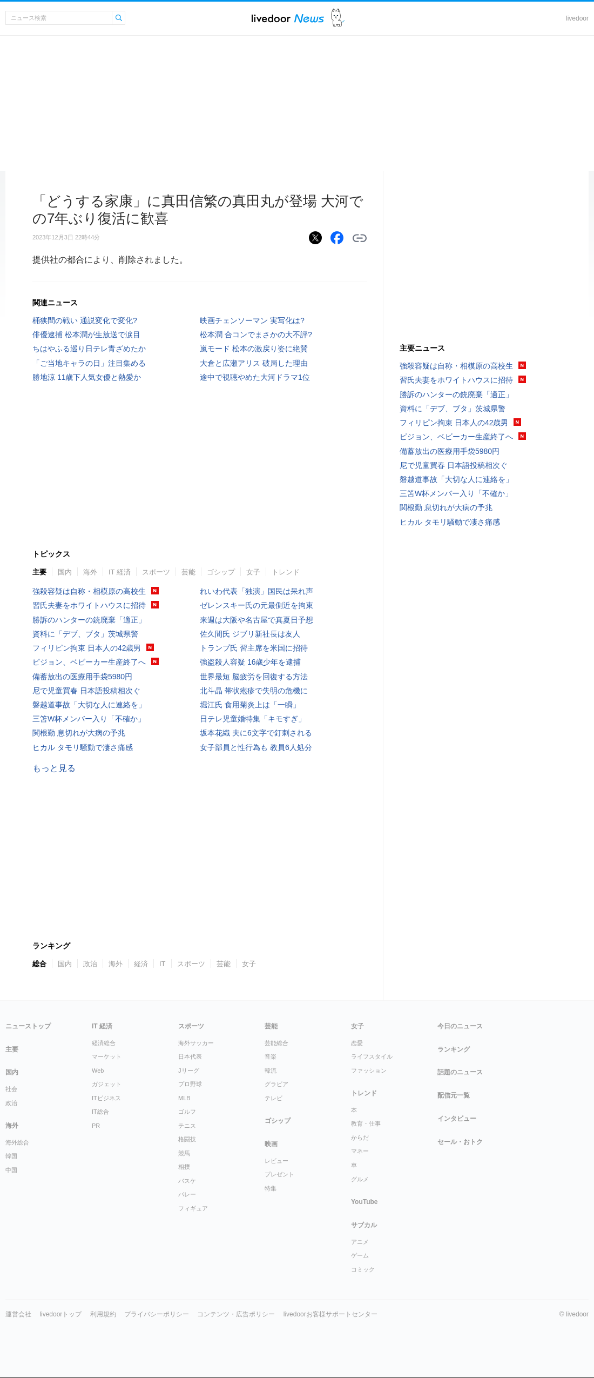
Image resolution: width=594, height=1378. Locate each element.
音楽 (270, 1056)
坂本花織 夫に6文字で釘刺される (256, 732)
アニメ (360, 1242)
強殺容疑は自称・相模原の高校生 (89, 591)
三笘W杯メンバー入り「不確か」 (88, 718)
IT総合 (100, 1111)
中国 (11, 1170)
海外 (90, 572)
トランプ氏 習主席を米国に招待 (254, 648)
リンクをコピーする (359, 238)
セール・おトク (460, 1142)
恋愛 (357, 1043)
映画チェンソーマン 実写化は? (252, 320)
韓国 (11, 1156)
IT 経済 (120, 572)
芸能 (188, 572)
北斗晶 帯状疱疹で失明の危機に (254, 690)
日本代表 (190, 1056)
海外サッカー (196, 1043)
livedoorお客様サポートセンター (330, 1314)
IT (162, 964)
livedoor (577, 18)
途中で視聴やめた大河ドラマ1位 (255, 377)
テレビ (273, 1098)
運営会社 (18, 1314)
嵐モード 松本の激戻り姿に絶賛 (254, 348)
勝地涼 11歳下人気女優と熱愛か (86, 377)
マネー (360, 1151)
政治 (90, 964)
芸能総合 (276, 1043)
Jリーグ (188, 1070)
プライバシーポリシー (156, 1314)
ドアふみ (338, 18)
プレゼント (279, 1174)
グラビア (276, 1084)
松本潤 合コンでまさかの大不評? (256, 334)
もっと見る (54, 768)
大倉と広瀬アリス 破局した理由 (254, 363)
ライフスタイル (372, 1056)
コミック (363, 1269)
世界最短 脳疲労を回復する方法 (254, 676)
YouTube (364, 1202)
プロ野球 (190, 1084)
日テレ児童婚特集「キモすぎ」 (253, 718)
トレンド (286, 572)
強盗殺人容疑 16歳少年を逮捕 (250, 662)
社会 (11, 1089)
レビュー (276, 1161)
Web (98, 1070)
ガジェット (107, 1084)
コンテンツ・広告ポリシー (236, 1314)
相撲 (184, 1166)
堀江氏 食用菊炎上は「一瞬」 (250, 704)
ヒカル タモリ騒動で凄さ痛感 (82, 747)
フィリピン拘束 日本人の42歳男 (86, 648)
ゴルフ (187, 1111)
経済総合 (104, 1043)
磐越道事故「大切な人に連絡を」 (89, 704)
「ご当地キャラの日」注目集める (89, 363)
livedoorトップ (60, 1314)
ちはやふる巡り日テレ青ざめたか (89, 348)
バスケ (187, 1181)
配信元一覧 (453, 1095)
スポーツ (156, 572)
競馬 (184, 1153)
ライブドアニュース (288, 18)
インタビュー (456, 1118)
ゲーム (360, 1255)
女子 (253, 572)
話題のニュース (460, 1072)
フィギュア (193, 1208)
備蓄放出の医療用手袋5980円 (82, 676)
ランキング (453, 1049)
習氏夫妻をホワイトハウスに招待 (89, 605)
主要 (39, 572)
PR (96, 1125)
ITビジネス (106, 1098)
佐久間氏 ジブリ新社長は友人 (250, 634)
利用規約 (103, 1314)
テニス (187, 1125)
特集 (270, 1188)
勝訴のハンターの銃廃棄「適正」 (89, 620)
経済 (141, 964)
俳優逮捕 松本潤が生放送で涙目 (86, 334)
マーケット (107, 1056)
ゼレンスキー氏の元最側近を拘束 (256, 605)
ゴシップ (221, 572)
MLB (184, 1098)
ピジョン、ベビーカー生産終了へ (89, 662)
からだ (360, 1137)
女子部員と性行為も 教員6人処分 (256, 747)
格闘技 (187, 1139)
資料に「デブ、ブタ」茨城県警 (85, 634)
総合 (39, 964)
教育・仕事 (366, 1123)
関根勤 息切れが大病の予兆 (78, 732)
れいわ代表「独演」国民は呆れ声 (256, 591)
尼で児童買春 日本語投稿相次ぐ (86, 690)
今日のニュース (460, 1026)
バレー (187, 1194)
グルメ (360, 1179)
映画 (271, 1144)
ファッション (369, 1070)
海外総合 (17, 1142)
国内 (65, 572)
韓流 (270, 1070)
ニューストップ (28, 1026)
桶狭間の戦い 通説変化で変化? (84, 320)
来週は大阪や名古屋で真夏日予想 (256, 620)
